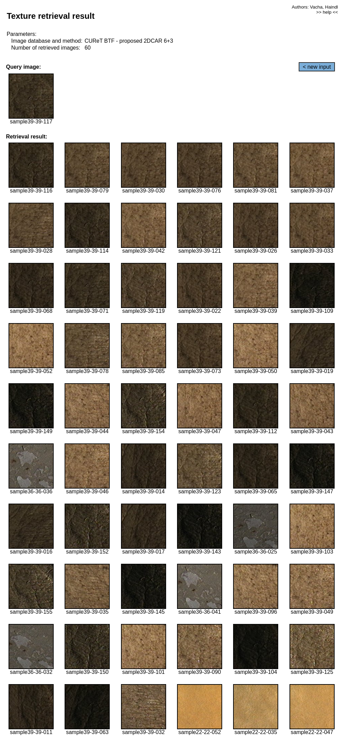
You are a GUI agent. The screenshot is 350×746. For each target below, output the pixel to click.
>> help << (327, 12)
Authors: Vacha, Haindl (315, 7)
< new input (317, 67)
